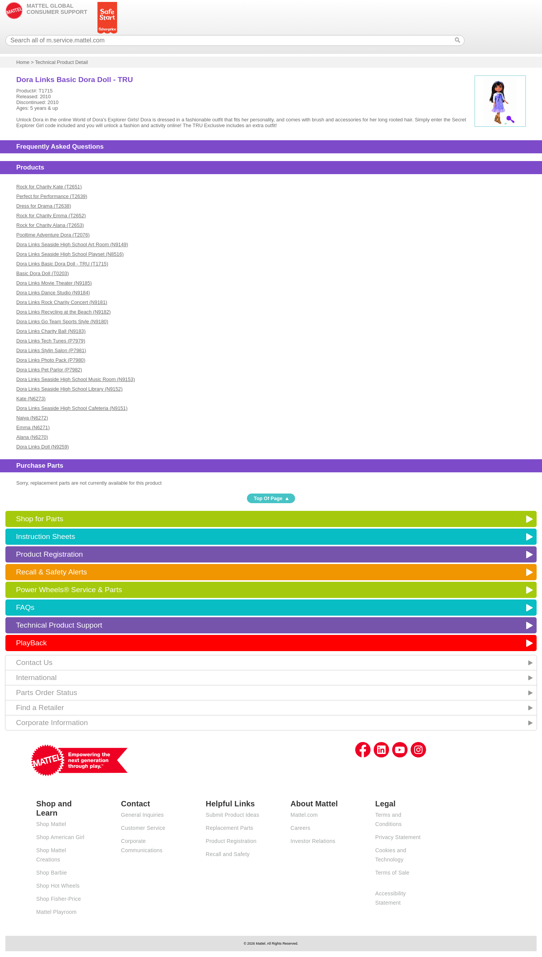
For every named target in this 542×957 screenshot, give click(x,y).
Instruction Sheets (45, 536)
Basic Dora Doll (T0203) (42, 273)
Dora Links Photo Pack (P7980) (50, 360)
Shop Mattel (51, 824)
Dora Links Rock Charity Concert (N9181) (61, 302)
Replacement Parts (229, 828)
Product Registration (49, 554)
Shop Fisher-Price (58, 899)
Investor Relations (313, 841)
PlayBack (31, 643)
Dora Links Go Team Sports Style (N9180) (62, 321)
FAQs (25, 607)
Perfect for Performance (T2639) (51, 196)
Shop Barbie (51, 873)
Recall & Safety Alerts (51, 572)
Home (22, 62)
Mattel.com (304, 815)
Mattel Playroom (56, 912)
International (36, 677)
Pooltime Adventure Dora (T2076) (53, 235)
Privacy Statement (398, 837)
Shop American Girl (60, 837)
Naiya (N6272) (32, 418)
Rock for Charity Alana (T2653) (50, 225)
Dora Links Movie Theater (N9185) (54, 283)
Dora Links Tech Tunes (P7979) (50, 341)
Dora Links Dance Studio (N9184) (53, 292)
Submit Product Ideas (232, 815)
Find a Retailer (40, 707)
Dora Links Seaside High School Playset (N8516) (70, 254)
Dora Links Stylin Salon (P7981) (51, 350)
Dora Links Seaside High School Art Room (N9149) (72, 244)
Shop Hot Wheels (58, 886)
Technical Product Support (59, 625)
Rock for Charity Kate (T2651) (49, 187)
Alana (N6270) (32, 437)
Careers (300, 828)
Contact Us (34, 662)
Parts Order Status (46, 692)
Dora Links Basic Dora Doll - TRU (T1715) (62, 264)
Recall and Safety (228, 854)
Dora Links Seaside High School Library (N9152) (69, 389)
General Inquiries (142, 815)
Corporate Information (52, 723)
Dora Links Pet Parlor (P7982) (49, 370)
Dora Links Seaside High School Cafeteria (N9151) (72, 408)
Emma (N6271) (33, 427)
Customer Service (143, 828)
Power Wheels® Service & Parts (69, 590)
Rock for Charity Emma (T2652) (51, 215)
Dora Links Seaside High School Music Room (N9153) (75, 379)
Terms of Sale (392, 873)
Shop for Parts (39, 519)
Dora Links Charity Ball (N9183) (51, 331)
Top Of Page (268, 498)
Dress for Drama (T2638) (43, 206)
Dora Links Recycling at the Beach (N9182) (63, 312)
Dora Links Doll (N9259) (42, 447)
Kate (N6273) (30, 398)
